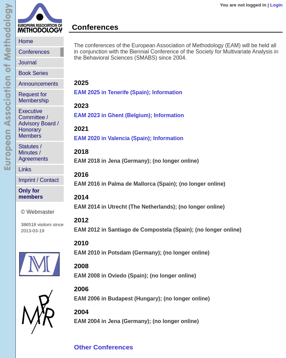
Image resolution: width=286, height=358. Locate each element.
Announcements (38, 84)
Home (25, 41)
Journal (27, 62)
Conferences (34, 52)
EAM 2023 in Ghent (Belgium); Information (129, 115)
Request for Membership (33, 97)
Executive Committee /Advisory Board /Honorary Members (38, 123)
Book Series (33, 73)
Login (276, 5)
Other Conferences (103, 347)
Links (24, 169)
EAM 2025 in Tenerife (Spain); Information (128, 92)
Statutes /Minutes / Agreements (33, 153)
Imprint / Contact (38, 180)
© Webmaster (37, 212)
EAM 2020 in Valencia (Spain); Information (128, 138)
